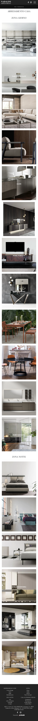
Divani (28, 690)
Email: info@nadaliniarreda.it (23, 708)
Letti (19, 479)
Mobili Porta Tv (19, 255)
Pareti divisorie (19, 435)
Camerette (19, 659)
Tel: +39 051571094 (24, 708)
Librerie (19, 40)
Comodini (19, 551)
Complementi (28, 699)
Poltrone (19, 148)
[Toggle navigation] (35, 2)
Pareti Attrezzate (19, 76)
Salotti (19, 112)
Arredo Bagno (19, 399)
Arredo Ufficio (28, 704)
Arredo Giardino (28, 702)
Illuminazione (28, 701)
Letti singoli (19, 515)
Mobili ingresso (19, 291)
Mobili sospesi (19, 220)
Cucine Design (10, 690)
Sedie (19, 363)
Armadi (19, 623)
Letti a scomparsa (19, 587)
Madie (19, 184)
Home (15, 6)
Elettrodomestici (10, 695)
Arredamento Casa (20, 6)
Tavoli (19, 327)
